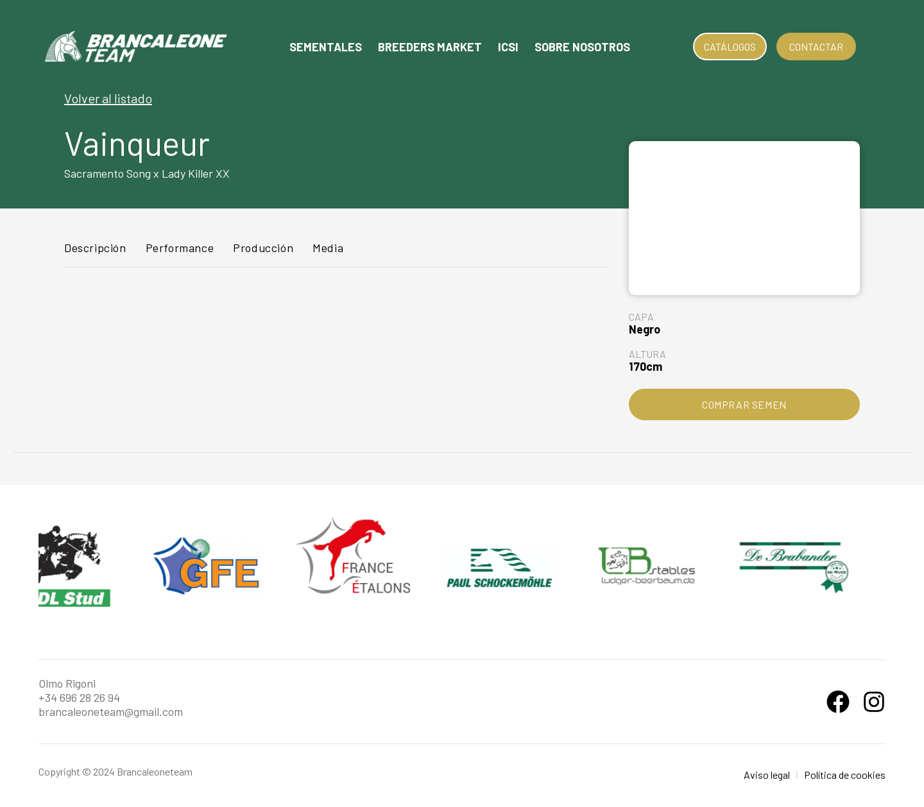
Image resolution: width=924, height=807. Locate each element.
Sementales (325, 47)
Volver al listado (108, 98)
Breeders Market (430, 47)
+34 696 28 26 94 (79, 697)
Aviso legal (767, 775)
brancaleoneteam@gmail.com (110, 711)
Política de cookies (845, 775)
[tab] (95, 254)
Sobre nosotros (582, 47)
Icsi (508, 47)
